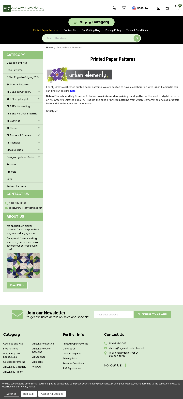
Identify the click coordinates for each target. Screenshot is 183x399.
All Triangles (23, 142)
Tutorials (11, 164)
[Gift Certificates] (167, 8)
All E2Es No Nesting (18, 106)
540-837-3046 (18, 203)
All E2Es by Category (23, 91)
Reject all (28, 394)
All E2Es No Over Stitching (22, 113)
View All (36, 366)
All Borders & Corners (23, 135)
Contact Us (70, 30)
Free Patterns (15, 70)
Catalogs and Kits (17, 62)
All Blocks (23, 128)
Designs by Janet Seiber (23, 157)
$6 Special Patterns (18, 84)
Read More (17, 285)
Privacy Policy (113, 30)
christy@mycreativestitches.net (25, 207)
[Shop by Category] (91, 22)
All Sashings (23, 121)
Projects (11, 171)
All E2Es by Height (23, 99)
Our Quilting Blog (91, 30)
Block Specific (23, 150)
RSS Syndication (72, 368)
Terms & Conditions (137, 30)
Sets (9, 179)
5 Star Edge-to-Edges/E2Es (23, 77)
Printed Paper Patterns (45, 30)
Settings (11, 394)
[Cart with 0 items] (177, 9)
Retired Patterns (16, 186)
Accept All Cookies (52, 394)
